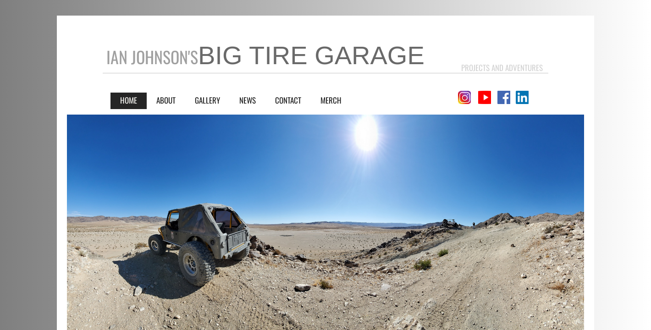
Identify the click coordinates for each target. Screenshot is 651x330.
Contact (288, 100)
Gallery (207, 100)
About (166, 100)
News (247, 100)
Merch (331, 100)
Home (128, 100)
